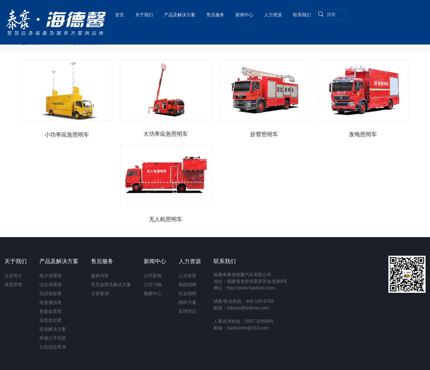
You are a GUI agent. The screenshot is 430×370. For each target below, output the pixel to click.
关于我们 (143, 13)
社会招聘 (187, 293)
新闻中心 (244, 13)
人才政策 (187, 275)
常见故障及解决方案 (111, 284)
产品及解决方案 (179, 13)
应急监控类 (50, 320)
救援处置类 (50, 311)
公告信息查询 (52, 347)
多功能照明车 (89, 42)
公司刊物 (153, 284)
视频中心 (153, 293)
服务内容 (100, 275)
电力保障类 (50, 275)
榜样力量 (187, 302)
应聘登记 (187, 311)
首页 (118, 13)
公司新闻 (153, 275)
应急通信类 (50, 302)
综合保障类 (50, 284)
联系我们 (301, 13)
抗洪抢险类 (50, 293)
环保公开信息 (52, 338)
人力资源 (272, 13)
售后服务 (215, 13)
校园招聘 (187, 284)
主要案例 (100, 293)
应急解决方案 (52, 329)
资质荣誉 (13, 284)
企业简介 (13, 275)
